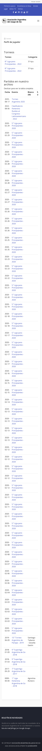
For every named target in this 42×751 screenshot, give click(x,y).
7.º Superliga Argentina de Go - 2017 (18, 671)
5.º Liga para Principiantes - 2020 (18, 126)
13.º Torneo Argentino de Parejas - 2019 (18, 640)
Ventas (20, 9)
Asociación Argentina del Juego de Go (26, 743)
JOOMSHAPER (32, 746)
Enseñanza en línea (24, 6)
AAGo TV (13, 9)
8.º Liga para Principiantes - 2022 (13, 62)
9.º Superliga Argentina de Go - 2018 (18, 652)
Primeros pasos (9, 6)
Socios (8, 39)
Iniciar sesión (35, 2)
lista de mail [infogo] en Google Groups (16, 728)
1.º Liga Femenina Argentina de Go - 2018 (18, 682)
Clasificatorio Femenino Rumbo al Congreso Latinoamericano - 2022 (19, 112)
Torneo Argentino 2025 (18, 100)
